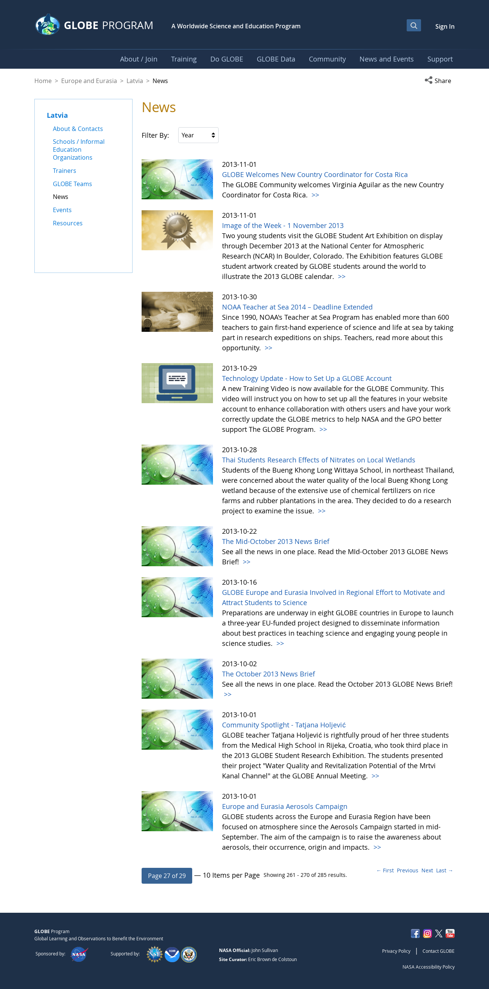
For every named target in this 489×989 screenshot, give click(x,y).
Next (427, 870)
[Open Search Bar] (414, 25)
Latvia (134, 81)
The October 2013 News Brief (268, 673)
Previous (407, 870)
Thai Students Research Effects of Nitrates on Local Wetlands (318, 459)
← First (385, 870)
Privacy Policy (396, 951)
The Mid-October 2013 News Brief (275, 541)
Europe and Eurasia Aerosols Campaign (284, 806)
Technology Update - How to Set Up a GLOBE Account (307, 378)
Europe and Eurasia (89, 81)
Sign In (445, 26)
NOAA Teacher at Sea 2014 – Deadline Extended (297, 306)
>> (314, 194)
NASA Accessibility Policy (429, 967)
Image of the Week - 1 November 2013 (283, 225)
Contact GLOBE (439, 951)
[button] (439, 80)
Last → (444, 870)
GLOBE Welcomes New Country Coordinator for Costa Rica (315, 174)
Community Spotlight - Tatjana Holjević (284, 724)
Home (43, 81)
